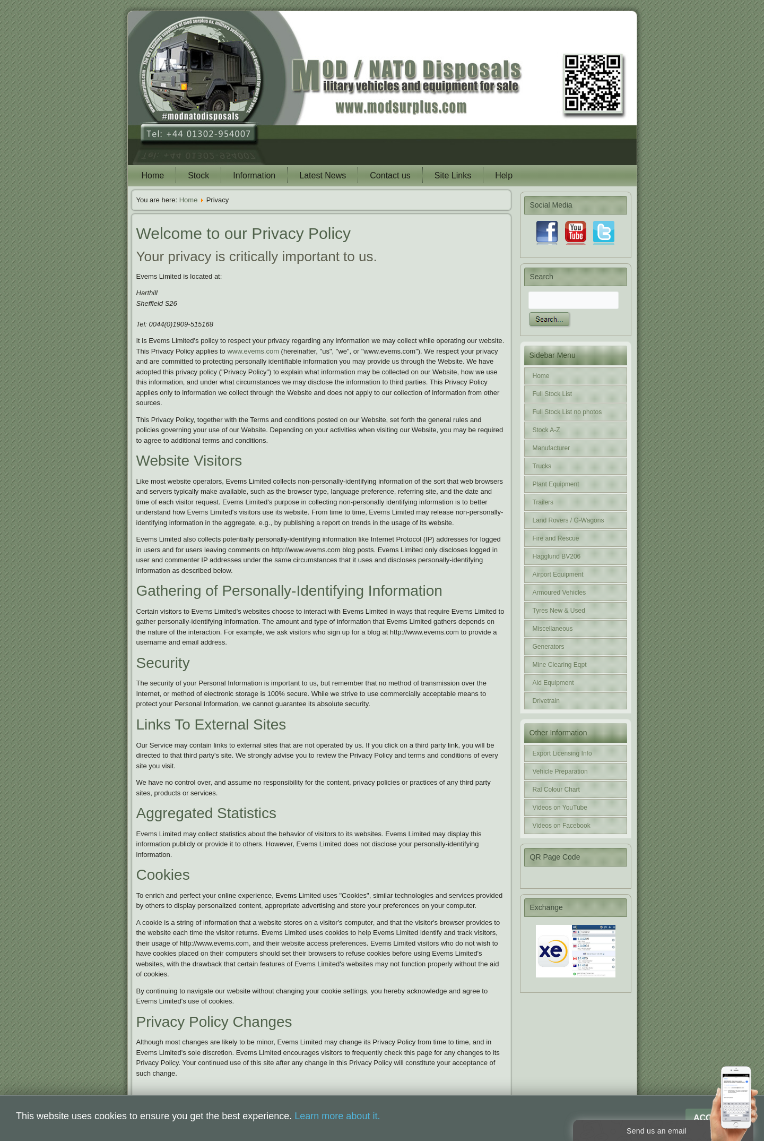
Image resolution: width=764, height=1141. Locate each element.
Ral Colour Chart (556, 789)
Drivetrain (546, 701)
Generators (549, 646)
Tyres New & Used (559, 610)
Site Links (453, 175)
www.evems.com (253, 351)
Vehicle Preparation (560, 771)
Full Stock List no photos (567, 412)
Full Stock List (552, 394)
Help (504, 175)
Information (254, 175)
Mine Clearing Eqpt (560, 664)
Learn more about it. (337, 1116)
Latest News (322, 175)
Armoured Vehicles (559, 592)
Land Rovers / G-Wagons (568, 520)
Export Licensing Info (562, 753)
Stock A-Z (546, 430)
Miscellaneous (553, 628)
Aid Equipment (553, 683)
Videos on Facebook (562, 825)
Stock (198, 175)
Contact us (390, 175)
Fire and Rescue (556, 538)
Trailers (543, 502)
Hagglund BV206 (557, 556)
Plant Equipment (556, 484)
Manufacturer (551, 448)
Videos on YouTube (560, 807)
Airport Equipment (558, 574)
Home (153, 175)
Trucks (542, 466)
